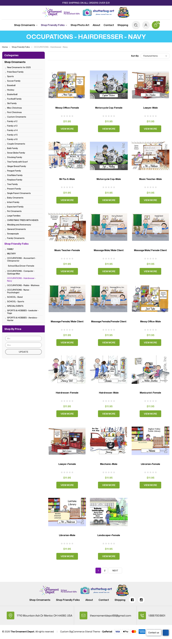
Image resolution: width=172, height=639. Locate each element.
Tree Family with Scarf (17, 161)
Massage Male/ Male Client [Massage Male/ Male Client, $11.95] (109, 250)
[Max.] (23, 345)
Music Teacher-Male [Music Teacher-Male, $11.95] (150, 179)
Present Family (14, 188)
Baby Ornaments (15, 197)
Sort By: (135, 55)
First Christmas (14, 112)
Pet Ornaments (14, 211)
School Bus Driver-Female (21, 265)
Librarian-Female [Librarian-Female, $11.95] (150, 464)
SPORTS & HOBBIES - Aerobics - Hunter (22, 319)
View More (67, 128)
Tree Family (12, 184)
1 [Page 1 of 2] (98, 570)
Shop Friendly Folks (53, 25)
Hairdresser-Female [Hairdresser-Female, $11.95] (67, 392)
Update (23, 351)
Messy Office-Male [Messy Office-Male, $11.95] (150, 321)
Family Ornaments (16, 238)
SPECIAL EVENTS (15, 306)
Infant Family (13, 202)
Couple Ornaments (16, 143)
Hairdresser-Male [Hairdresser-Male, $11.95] (109, 392)
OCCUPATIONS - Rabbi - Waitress (23, 285)
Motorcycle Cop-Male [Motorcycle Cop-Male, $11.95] (109, 179)
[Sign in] (145, 25)
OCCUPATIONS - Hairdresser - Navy (21, 279)
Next (115, 570)
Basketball (12, 94)
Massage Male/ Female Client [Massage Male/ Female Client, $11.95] (150, 250)
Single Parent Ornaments (19, 193)
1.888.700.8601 (157, 616)
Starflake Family (15, 175)
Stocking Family (14, 157)
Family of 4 (12, 130)
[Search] (135, 25)
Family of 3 (12, 125)
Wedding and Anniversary (19, 224)
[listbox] (155, 56)
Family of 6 (12, 139)
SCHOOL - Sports (15, 301)
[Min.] (23, 338)
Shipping (122, 25)
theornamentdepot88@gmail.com (110, 616)
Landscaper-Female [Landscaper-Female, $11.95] (108, 535)
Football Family (14, 98)
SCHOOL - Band (15, 297)
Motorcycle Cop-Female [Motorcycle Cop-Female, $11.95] (108, 107)
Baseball (11, 85)
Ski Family (12, 103)
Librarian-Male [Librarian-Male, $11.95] (67, 535)
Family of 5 (12, 134)
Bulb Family (12, 148)
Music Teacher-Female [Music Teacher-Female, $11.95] (67, 250)
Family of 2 (12, 121)
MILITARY (11, 253)
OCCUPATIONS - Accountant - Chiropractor (21, 259)
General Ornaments (16, 229)
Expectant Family (15, 206)
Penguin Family (14, 170)
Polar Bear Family (15, 72)
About (96, 25)
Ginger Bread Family (16, 166)
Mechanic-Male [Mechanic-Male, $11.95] (108, 464)
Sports (10, 76)
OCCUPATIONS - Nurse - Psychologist (18, 291)
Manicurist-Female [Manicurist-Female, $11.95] (150, 392)
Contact (108, 25)
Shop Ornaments (25, 25)
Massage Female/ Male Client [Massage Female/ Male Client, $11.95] (67, 321)
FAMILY (10, 249)
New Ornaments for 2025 (19, 67)
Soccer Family (13, 80)
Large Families (13, 215)
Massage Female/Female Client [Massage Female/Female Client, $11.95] (108, 321)
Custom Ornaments (16, 116)
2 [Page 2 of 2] (104, 570)
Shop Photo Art (79, 25)
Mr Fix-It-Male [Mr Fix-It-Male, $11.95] (67, 179)
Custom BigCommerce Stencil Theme (80, 632)
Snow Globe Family (16, 152)
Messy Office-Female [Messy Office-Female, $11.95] (67, 107)
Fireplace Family (14, 179)
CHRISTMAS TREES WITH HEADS (22, 220)
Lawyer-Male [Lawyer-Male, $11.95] (150, 107)
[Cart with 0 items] (156, 25)
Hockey (10, 89)
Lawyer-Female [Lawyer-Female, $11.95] (67, 464)
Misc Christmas (14, 107)
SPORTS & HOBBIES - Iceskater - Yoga (23, 311)
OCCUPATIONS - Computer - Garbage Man (20, 272)
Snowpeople (13, 233)
